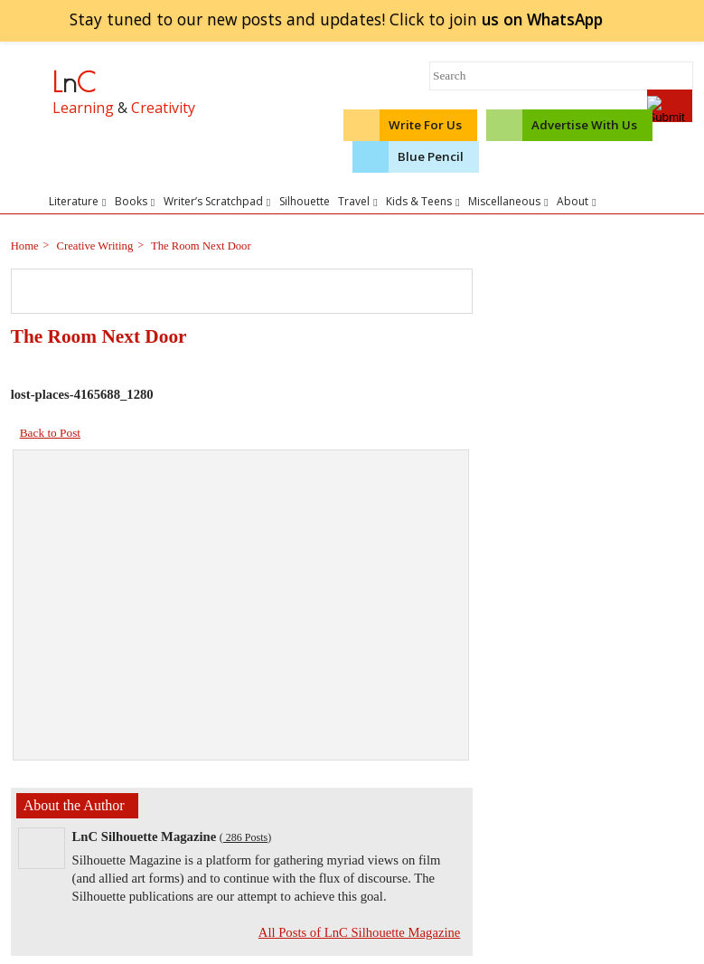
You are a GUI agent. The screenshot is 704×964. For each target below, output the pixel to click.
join (541, 19)
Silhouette (304, 201)
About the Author (74, 805)
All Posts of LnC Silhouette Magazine (359, 932)
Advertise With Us (584, 125)
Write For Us (425, 125)
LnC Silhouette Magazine (144, 836)
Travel (357, 201)
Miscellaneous (508, 201)
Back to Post (50, 432)
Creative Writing (93, 246)
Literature (77, 201)
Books (135, 201)
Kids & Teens (422, 201)
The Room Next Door (199, 246)
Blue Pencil (431, 156)
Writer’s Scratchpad (217, 201)
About (576, 201)
